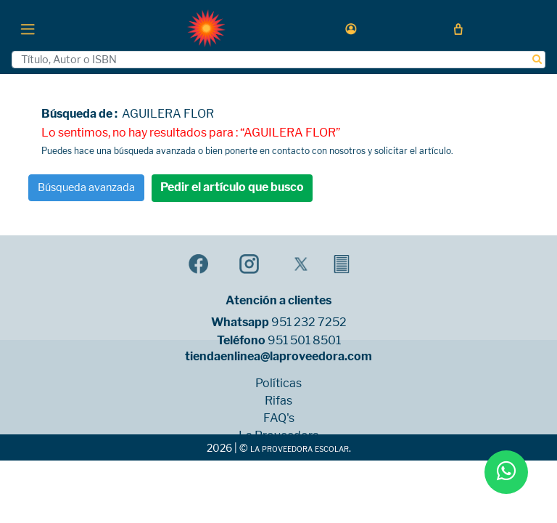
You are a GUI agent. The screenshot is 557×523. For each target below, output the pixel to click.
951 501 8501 (304, 340)
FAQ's (278, 418)
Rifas (278, 401)
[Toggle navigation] (28, 28)
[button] (351, 29)
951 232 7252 (309, 322)
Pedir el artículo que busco (232, 187)
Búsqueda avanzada (86, 187)
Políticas (278, 383)
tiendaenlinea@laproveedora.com (278, 356)
